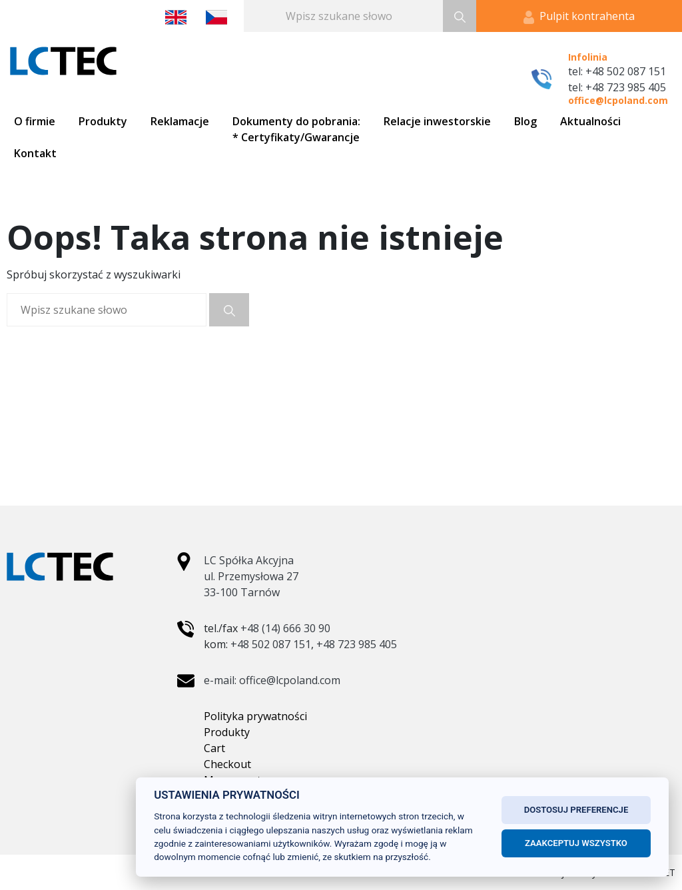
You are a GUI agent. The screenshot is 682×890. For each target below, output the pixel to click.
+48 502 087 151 (270, 644)
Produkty (227, 732)
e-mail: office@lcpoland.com (272, 680)
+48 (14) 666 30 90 (285, 628)
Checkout (227, 764)
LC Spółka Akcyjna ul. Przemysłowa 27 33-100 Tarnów (251, 576)
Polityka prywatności (255, 716)
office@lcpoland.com (618, 100)
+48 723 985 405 (356, 644)
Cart (214, 748)
